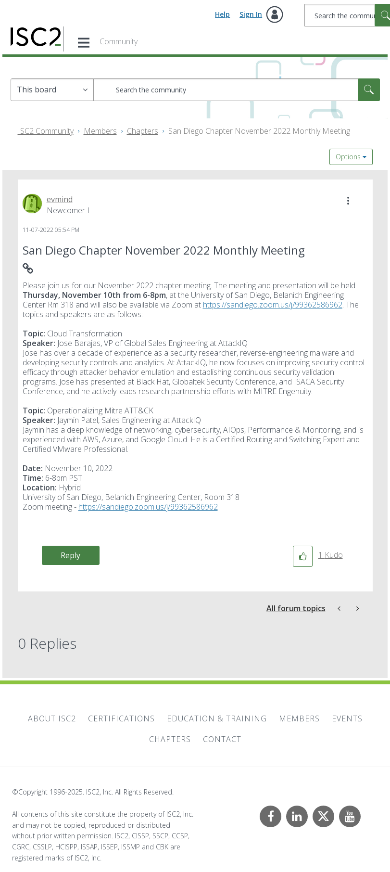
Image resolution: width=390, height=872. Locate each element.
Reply (70, 555)
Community (119, 41)
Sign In (250, 14)
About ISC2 (52, 718)
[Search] (236, 89)
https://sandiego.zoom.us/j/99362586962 (272, 304)
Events (347, 718)
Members (100, 131)
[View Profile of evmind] (60, 199)
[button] (348, 200)
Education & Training (217, 718)
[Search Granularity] (52, 90)
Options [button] (348, 156)
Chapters (142, 131)
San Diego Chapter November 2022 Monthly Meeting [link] (259, 131)
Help (222, 14)
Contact (222, 739)
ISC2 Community (46, 131)
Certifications (121, 718)
